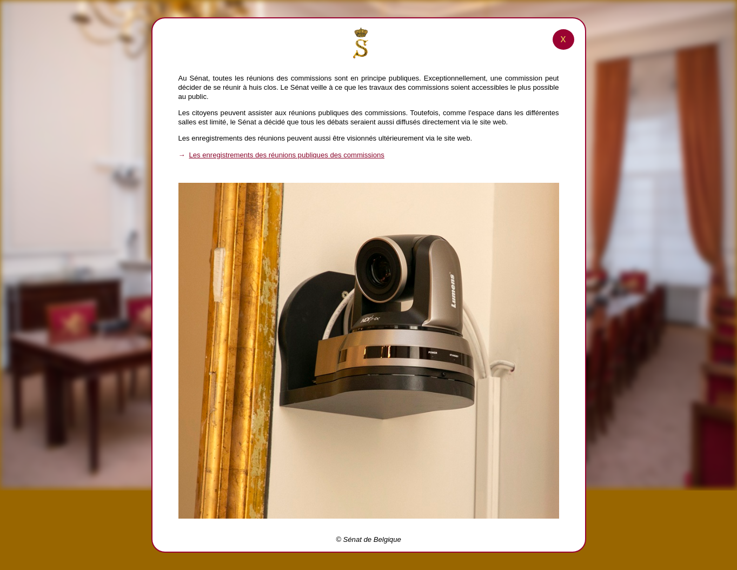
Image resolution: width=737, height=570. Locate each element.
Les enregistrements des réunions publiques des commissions (286, 155)
